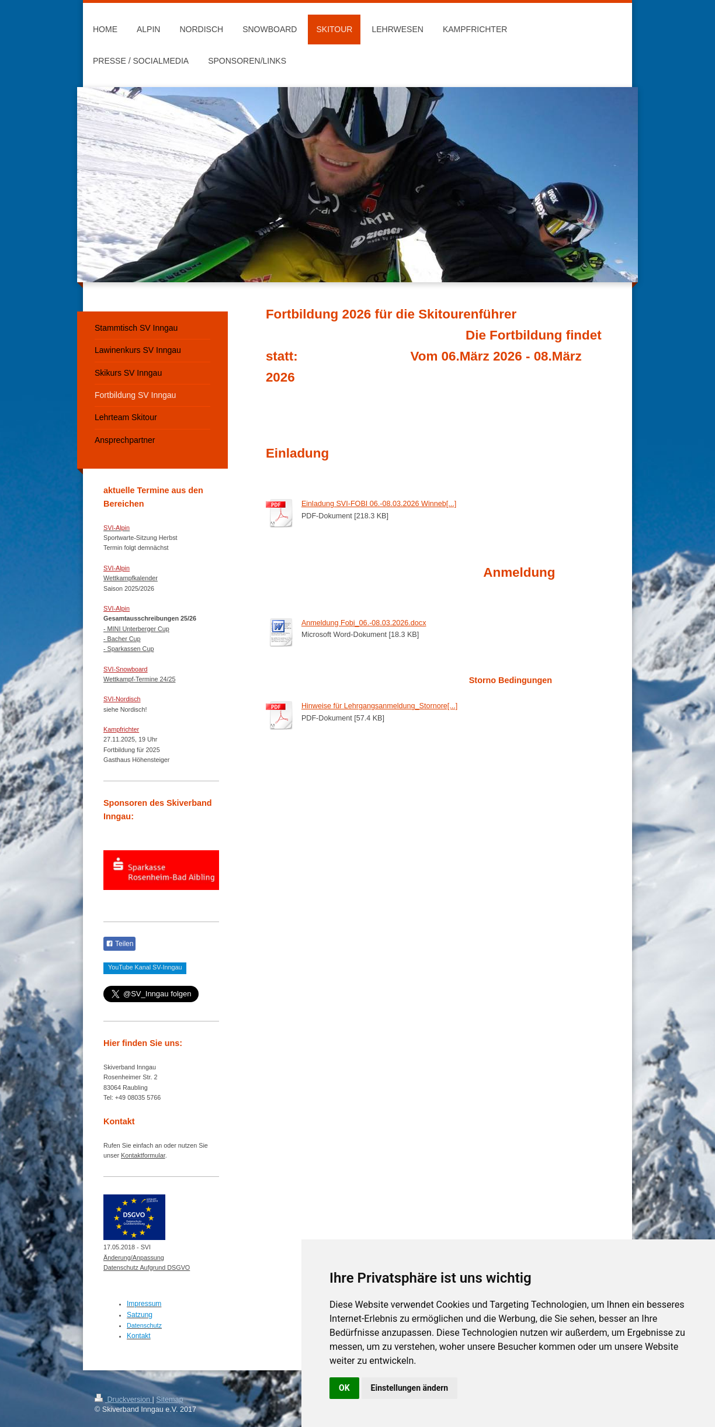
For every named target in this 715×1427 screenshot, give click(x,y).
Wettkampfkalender (130, 577)
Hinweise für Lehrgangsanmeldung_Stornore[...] (379, 706)
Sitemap (169, 1399)
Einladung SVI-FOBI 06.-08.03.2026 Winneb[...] (378, 504)
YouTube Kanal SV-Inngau (145, 967)
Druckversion (123, 1399)
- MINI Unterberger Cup (136, 628)
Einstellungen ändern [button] (410, 1388)
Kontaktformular (143, 1155)
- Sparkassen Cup (128, 648)
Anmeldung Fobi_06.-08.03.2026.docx (363, 623)
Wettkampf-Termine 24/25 (139, 679)
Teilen (119, 944)
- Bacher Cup (122, 638)
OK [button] (344, 1388)
